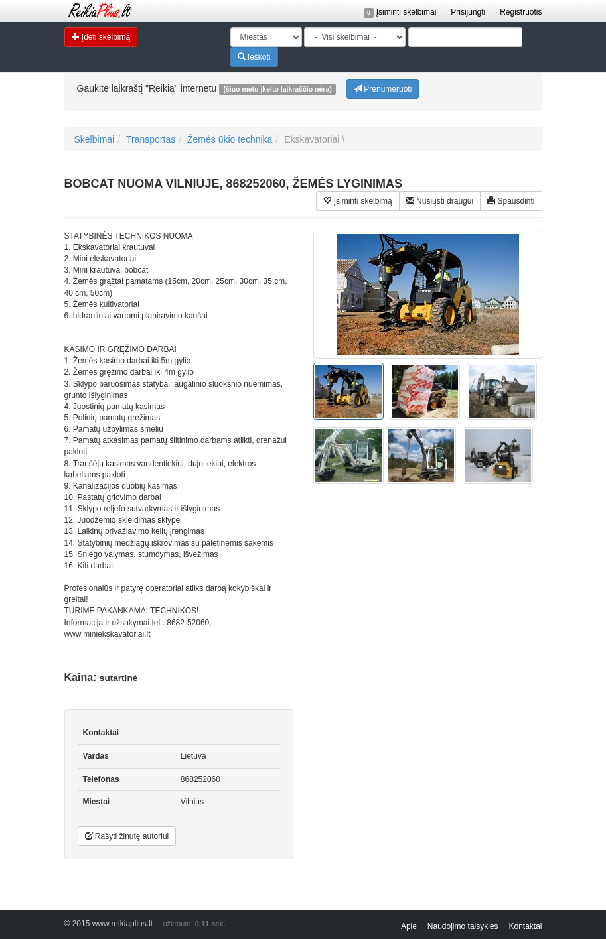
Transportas (150, 139)
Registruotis (521, 12)
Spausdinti (510, 201)
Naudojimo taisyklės (462, 926)
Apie (409, 926)
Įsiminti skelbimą (357, 201)
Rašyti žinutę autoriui (127, 836)
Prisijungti (468, 12)
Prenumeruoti (383, 89)
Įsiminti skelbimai (400, 12)
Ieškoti (254, 57)
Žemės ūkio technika (229, 139)
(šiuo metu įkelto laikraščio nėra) (277, 89)
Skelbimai (94, 139)
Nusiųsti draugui (439, 201)
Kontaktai (525, 926)
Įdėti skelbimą (101, 37)
